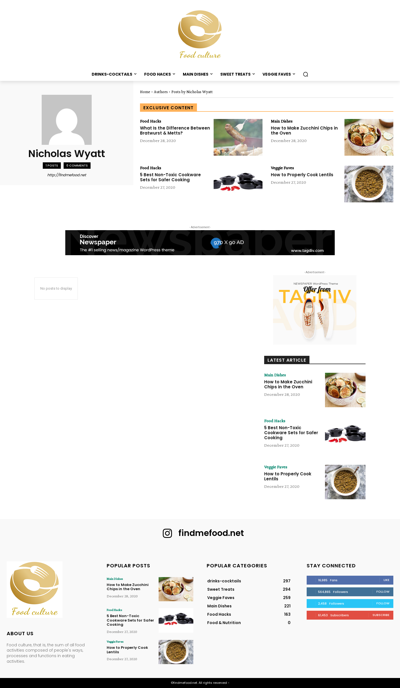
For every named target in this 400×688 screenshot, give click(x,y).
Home (145, 92)
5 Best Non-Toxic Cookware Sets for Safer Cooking (170, 177)
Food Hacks (150, 121)
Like (386, 580)
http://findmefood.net (66, 175)
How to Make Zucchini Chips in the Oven (304, 130)
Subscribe (380, 615)
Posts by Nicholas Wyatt (192, 92)
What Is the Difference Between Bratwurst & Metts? (175, 130)
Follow (382, 591)
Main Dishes (281, 121)
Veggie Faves (282, 168)
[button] (305, 74)
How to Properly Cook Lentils (302, 175)
